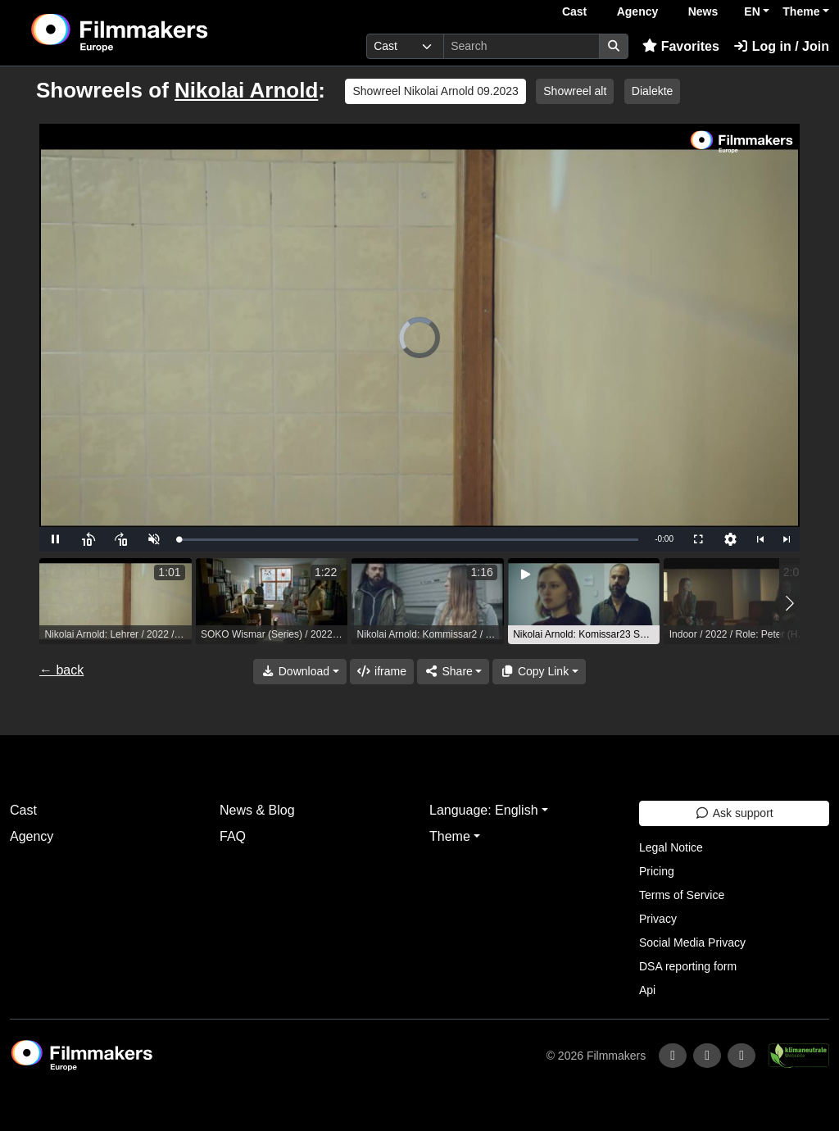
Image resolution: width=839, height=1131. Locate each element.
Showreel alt (574, 91)
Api (647, 990)
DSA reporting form (688, 966)
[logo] (159, 33)
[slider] (408, 539)
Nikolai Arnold (246, 90)
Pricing (656, 871)
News (703, 11)
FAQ (233, 836)
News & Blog (257, 810)
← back (61, 670)
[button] (789, 603)
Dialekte (652, 91)
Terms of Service (681, 895)
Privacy (658, 918)
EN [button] (752, 11)
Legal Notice (671, 847)
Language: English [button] (483, 810)
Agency (638, 11)
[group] (115, 601)
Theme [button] (800, 11)
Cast (574, 11)
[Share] (453, 671)
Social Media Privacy (692, 942)
